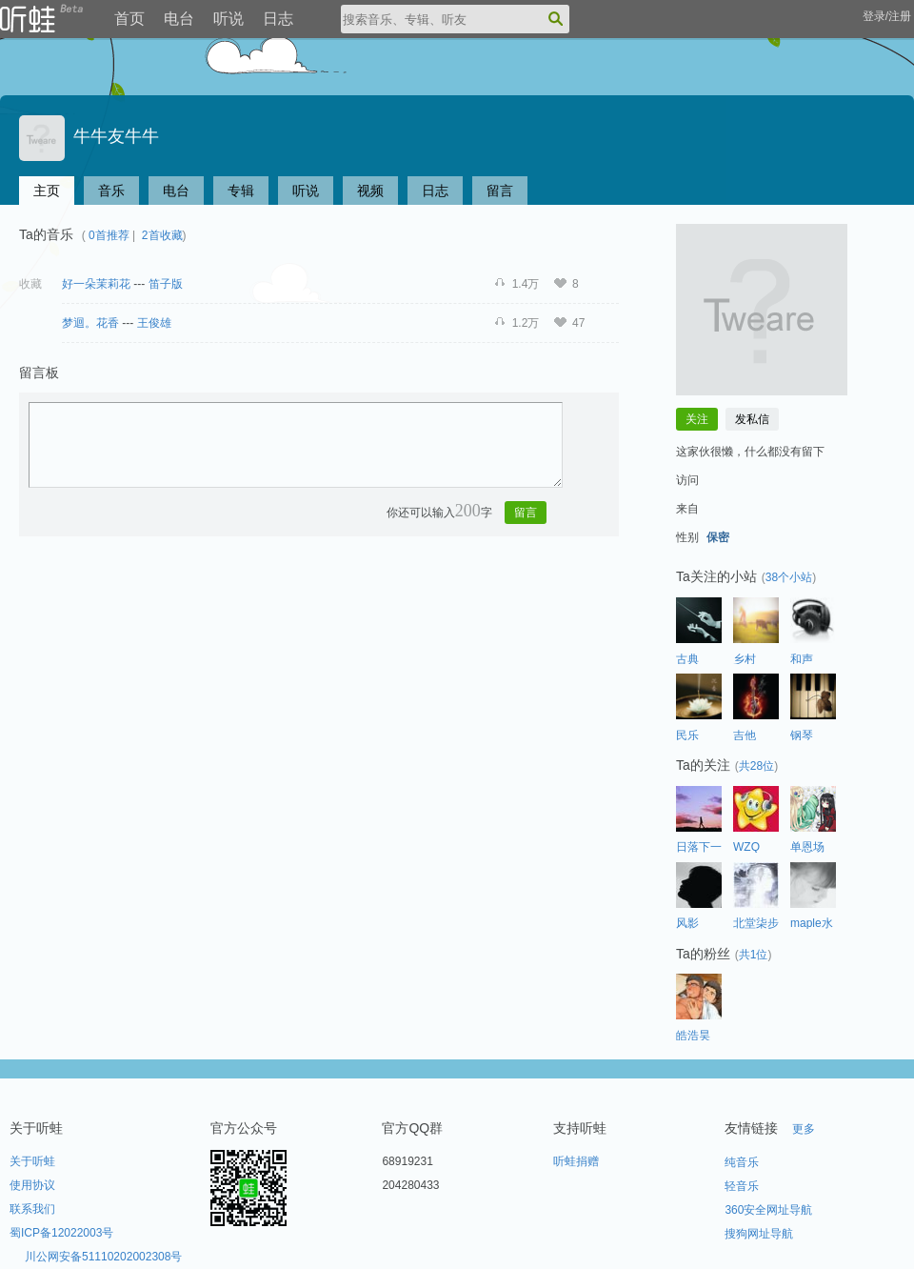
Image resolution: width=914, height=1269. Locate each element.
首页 (129, 18)
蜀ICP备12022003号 (61, 1232)
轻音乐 (742, 1186)
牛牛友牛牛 (89, 136)
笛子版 (166, 284)
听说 (228, 18)
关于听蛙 (32, 1161)
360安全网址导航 (768, 1210)
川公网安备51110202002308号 (103, 1256)
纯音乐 (742, 1162)
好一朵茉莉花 (96, 284)
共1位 (753, 954)
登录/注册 (887, 16)
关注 (697, 419)
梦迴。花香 (90, 323)
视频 (370, 190)
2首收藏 (162, 235)
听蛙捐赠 (576, 1161)
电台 (179, 18)
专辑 (241, 190)
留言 (500, 190)
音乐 (111, 190)
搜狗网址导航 (759, 1233)
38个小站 (788, 577)
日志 (278, 18)
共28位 (756, 766)
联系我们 (32, 1209)
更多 (803, 1129)
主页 (46, 190)
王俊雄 (154, 323)
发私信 (752, 419)
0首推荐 (109, 235)
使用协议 (32, 1185)
